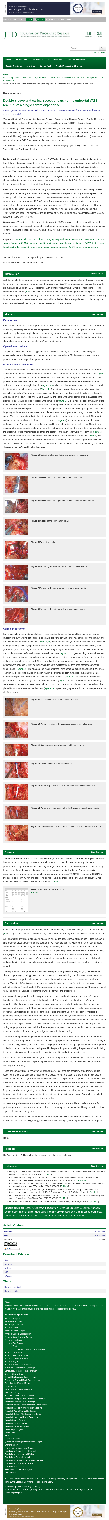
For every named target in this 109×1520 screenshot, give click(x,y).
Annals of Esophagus (13, 1340)
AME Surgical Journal (14, 1325)
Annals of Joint (11, 1346)
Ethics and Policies (75, 60)
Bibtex (6, 1260)
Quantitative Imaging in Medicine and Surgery (23, 1442)
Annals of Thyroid (12, 1362)
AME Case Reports (13, 1318)
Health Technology (12, 1392)
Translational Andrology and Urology (20, 1454)
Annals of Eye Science (14, 1343)
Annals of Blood (11, 1328)
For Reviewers (55, 60)
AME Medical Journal (13, 1321)
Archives (30, 66)
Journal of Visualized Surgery (17, 1426)
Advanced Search (98, 52)
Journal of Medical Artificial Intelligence (21, 1411)
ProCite (7, 1268)
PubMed (47, 1174)
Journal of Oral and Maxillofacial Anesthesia (23, 1414)
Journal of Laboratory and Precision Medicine (23, 1408)
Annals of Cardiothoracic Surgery (18, 1337)
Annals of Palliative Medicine (16, 1355)
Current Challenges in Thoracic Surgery (21, 1377)
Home (8, 60)
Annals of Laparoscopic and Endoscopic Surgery (25, 1349)
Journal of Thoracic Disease (16, 1423)
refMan (7, 1272)
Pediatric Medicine (12, 1439)
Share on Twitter (11, 1291)
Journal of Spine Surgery (15, 1420)
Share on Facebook (12, 1287)
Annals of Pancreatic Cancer (16, 1359)
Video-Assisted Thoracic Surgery (18, 1470)
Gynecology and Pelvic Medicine (18, 1389)
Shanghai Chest (11, 1445)
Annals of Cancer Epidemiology (18, 1334)
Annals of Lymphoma (13, 1352)
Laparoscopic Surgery (14, 1429)
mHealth (8, 1436)
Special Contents (13, 66)
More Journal (10, 1473)
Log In (29, 19)
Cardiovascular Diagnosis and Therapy (21, 1371)
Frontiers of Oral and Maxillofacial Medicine (22, 1380)
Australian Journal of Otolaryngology (20, 1368)
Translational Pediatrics (14, 1466)
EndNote (8, 1264)
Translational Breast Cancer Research (20, 1451)
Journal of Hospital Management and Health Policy (25, 1405)
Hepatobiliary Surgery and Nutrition (19, 1396)
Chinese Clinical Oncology (15, 1374)
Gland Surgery (11, 1386)
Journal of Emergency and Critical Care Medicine (25, 1399)
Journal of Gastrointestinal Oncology (20, 1402)
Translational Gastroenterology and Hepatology (24, 1460)
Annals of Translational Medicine (18, 1365)
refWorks (8, 1276)
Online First (45, 66)
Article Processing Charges (69, 66)
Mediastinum (10, 1433)
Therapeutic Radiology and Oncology (20, 1448)
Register (40, 19)
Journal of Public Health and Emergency (21, 1417)
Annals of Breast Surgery (15, 1331)
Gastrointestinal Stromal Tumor (17, 1383)
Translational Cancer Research (17, 1457)
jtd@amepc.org (17, 1493)
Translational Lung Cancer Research (20, 1463)
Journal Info (21, 60)
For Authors (37, 60)
